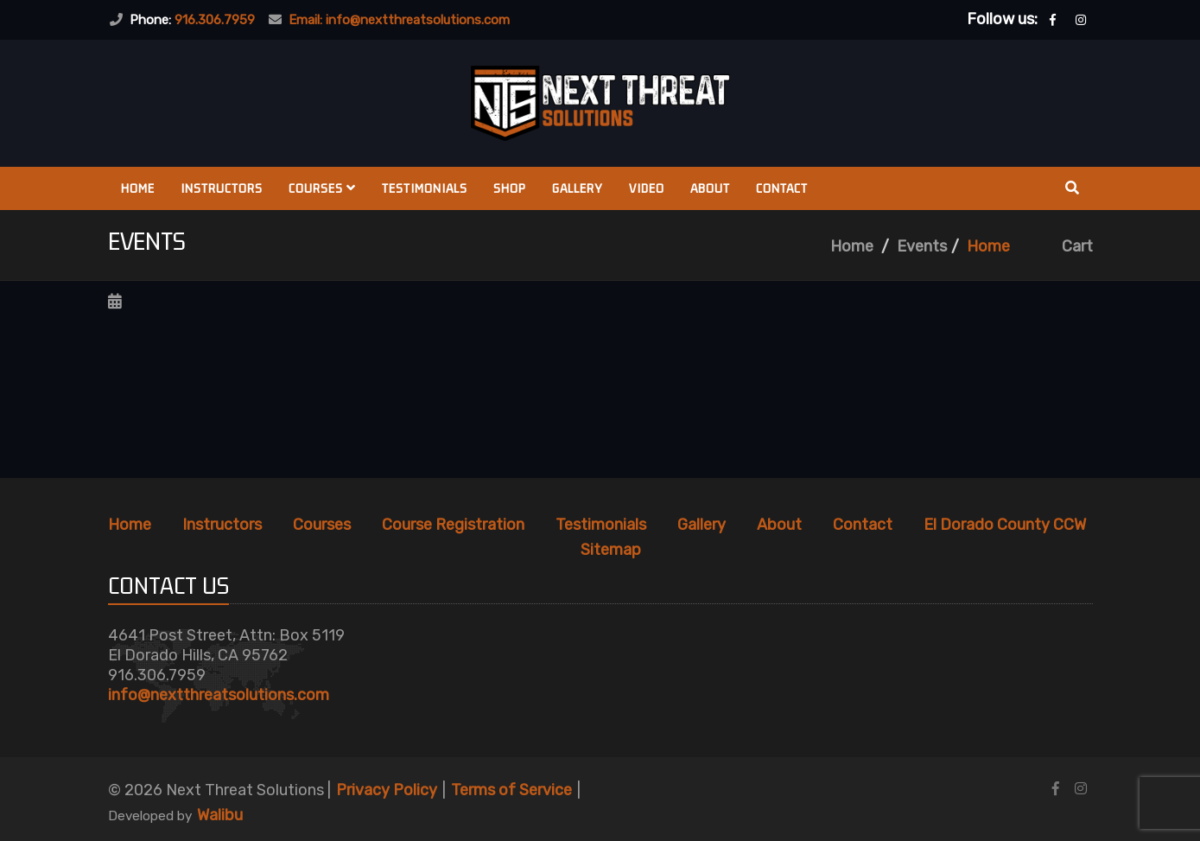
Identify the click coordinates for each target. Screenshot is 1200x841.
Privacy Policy (386, 790)
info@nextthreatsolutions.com (218, 694)
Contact (782, 188)
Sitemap (611, 549)
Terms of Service (511, 790)
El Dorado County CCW (1005, 524)
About (710, 188)
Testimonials (424, 188)
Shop (509, 188)
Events (922, 246)
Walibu (220, 815)
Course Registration (453, 524)
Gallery (577, 188)
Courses (322, 188)
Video (646, 188)
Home (138, 188)
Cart (1077, 246)
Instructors (222, 188)
